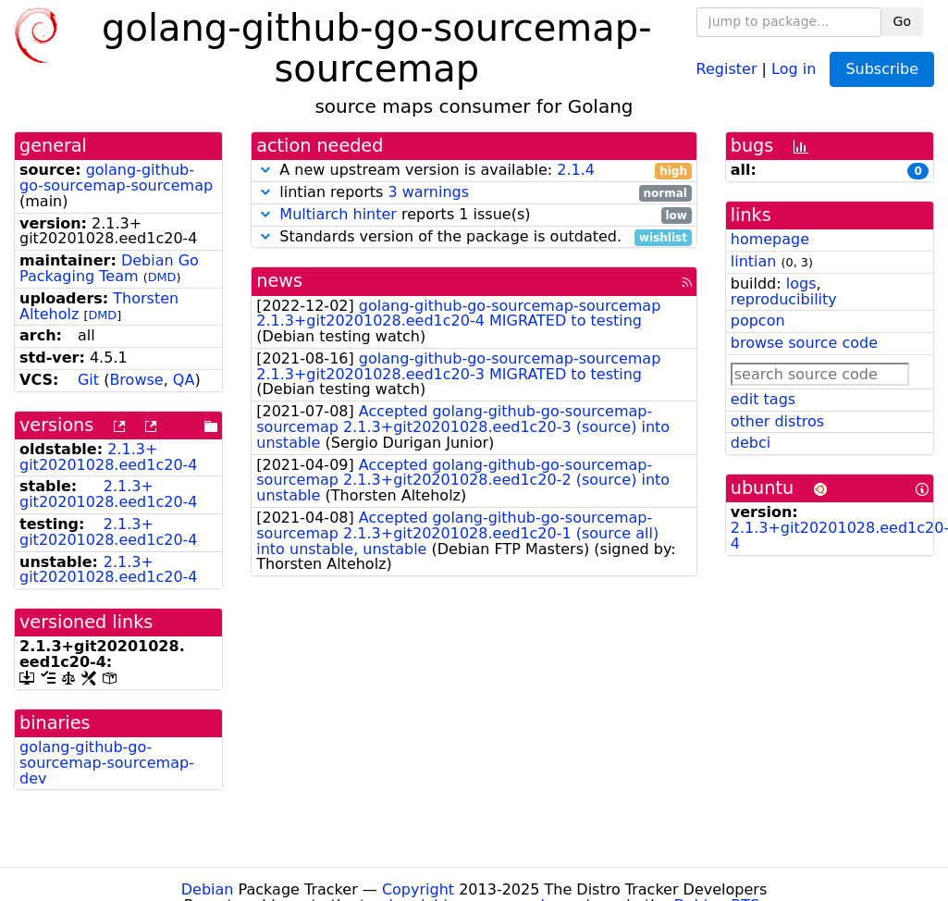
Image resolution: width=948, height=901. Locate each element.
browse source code (804, 343)
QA (184, 380)
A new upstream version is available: (474, 171)
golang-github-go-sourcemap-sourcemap (116, 177)
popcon (758, 320)
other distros (777, 421)
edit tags (763, 399)
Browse (136, 380)
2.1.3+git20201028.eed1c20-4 (108, 457)
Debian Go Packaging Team (109, 268)
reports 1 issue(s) (474, 215)
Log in (793, 68)
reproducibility (784, 299)
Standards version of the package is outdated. (474, 237)
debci (750, 442)
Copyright (418, 889)
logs (801, 283)
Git (88, 380)
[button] (265, 170)
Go (902, 21)
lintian (754, 261)
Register (726, 68)
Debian (207, 889)
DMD (162, 277)
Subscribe (881, 69)
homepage (770, 239)
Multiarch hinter (338, 214)
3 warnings (428, 192)
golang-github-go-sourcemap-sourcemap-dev (106, 762)
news (279, 280)
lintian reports (474, 193)
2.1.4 (576, 170)
